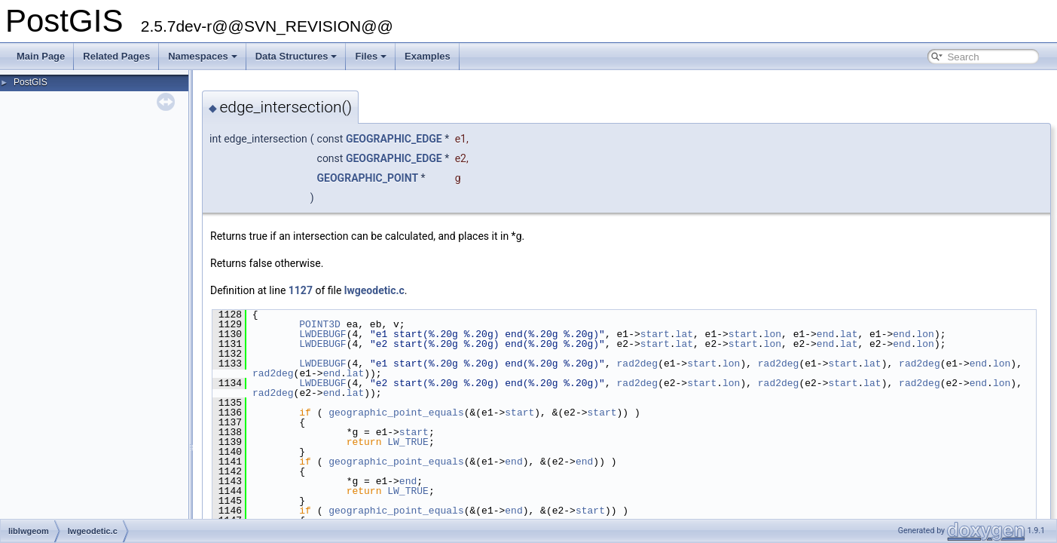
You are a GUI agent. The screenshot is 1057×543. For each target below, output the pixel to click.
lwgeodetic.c (374, 290)
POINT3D (320, 324)
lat (683, 334)
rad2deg (637, 363)
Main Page (41, 56)
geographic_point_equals (395, 412)
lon (772, 334)
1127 (301, 290)
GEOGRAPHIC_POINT (368, 178)
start (655, 334)
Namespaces (202, 56)
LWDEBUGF (322, 334)
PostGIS (30, 82)
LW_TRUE (408, 442)
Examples (428, 56)
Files (370, 56)
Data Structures (296, 56)
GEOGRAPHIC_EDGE (394, 139)
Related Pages (116, 56)
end (825, 334)
